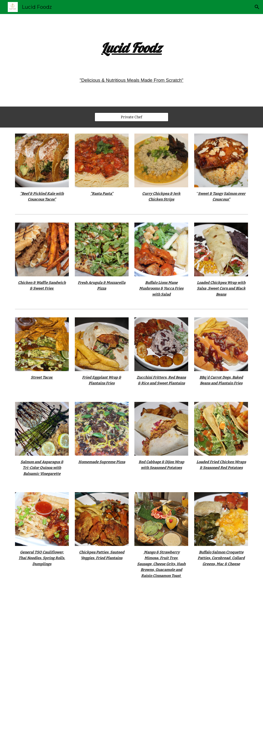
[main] (131, 48)
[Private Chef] (131, 117)
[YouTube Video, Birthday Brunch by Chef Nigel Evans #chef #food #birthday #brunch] (131, 659)
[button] (257, 7)
